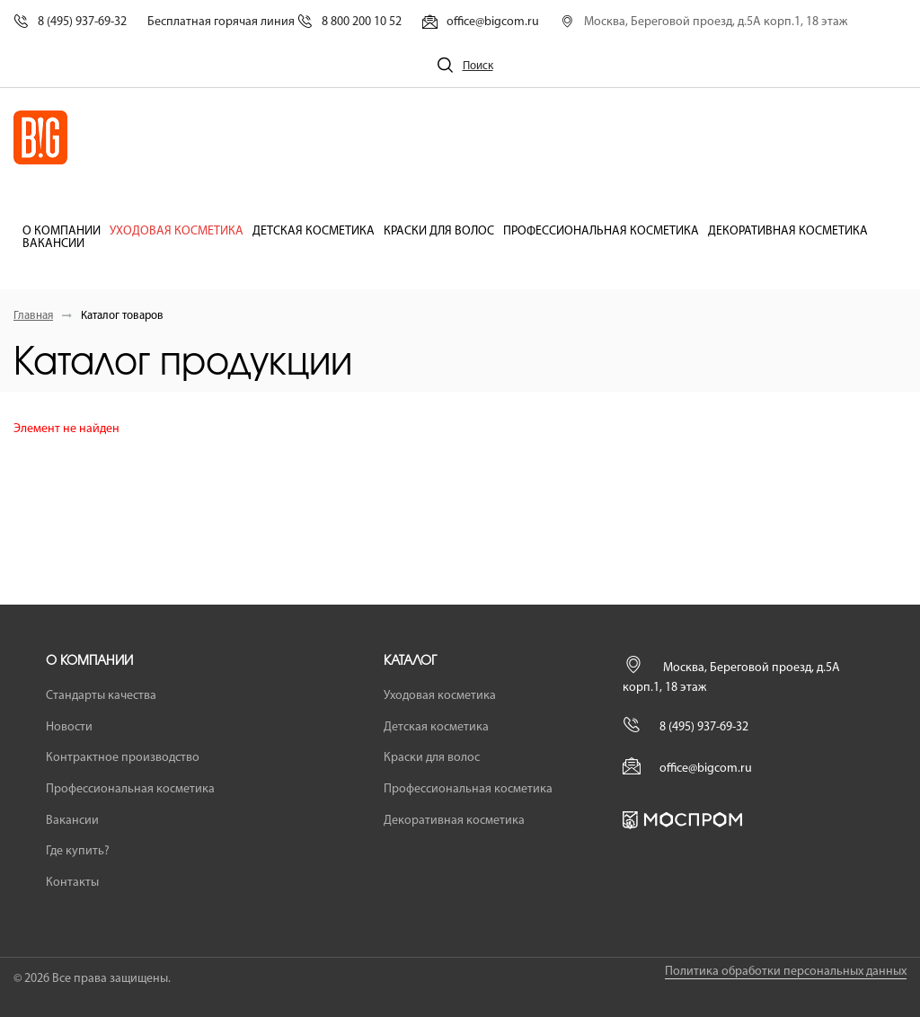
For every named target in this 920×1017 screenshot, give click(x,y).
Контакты (72, 882)
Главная (33, 316)
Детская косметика (313, 232)
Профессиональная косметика (601, 232)
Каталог (410, 661)
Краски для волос (439, 232)
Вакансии (53, 244)
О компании (61, 232)
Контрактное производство (122, 758)
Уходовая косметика (176, 232)
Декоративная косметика (788, 232)
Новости (69, 727)
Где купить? (78, 851)
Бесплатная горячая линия (274, 22)
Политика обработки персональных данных (786, 971)
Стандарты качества (101, 696)
